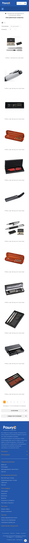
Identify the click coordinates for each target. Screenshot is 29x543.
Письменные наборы (15, 15)
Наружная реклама (7, 462)
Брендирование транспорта (9, 469)
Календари (4, 491)
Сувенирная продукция (9, 526)
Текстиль (4, 506)
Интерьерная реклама (9, 475)
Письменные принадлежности (16, 13)
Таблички (4, 482)
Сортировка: (5, 26)
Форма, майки (5, 509)
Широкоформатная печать (9, 517)
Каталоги (4, 493)
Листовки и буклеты (7, 502)
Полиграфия (5, 488)
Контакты (23, 533)
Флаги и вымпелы (6, 511)
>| (24, 402)
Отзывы (18, 533)
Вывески (3, 464)
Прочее (3, 471)
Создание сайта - (11, 539)
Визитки (3, 498)
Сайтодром (19, 539)
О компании (5, 533)
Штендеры (4, 467)
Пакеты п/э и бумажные (8, 520)
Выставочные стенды (7, 478)
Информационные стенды (9, 480)
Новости (12, 533)
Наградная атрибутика (8, 522)
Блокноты (4, 496)
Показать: (4, 29)
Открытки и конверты (7, 500)
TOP (25, 540)
